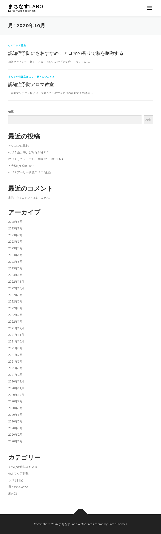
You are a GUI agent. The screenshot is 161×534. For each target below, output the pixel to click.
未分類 (12, 493)
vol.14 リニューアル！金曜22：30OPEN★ (36, 159)
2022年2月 (15, 315)
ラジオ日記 (15, 480)
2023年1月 (15, 275)
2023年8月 (15, 228)
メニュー (149, 8)
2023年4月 (15, 255)
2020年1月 (15, 441)
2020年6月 (15, 415)
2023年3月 (15, 262)
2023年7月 (15, 235)
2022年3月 (15, 308)
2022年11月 (16, 281)
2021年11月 (16, 335)
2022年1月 (15, 321)
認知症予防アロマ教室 (31, 84)
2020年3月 (15, 428)
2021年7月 (15, 355)
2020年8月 (15, 408)
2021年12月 (16, 328)
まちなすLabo (25, 6)
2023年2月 (15, 268)
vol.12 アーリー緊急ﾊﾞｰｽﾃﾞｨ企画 (29, 172)
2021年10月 (16, 341)
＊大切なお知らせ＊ (21, 166)
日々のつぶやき (46, 76)
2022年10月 (16, 288)
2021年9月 (15, 348)
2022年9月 (15, 295)
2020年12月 (16, 381)
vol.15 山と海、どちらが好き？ (28, 152)
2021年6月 (15, 361)
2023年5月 (15, 248)
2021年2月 (15, 375)
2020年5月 (15, 421)
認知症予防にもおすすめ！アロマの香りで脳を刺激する (65, 53)
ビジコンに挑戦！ (20, 146)
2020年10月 (16, 395)
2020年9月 (15, 401)
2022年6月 (15, 301)
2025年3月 (15, 222)
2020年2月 (15, 434)
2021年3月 (15, 368)
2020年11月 (16, 388)
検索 (11, 111)
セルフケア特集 (17, 45)
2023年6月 (15, 241)
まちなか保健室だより (21, 76)
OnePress (87, 524)
